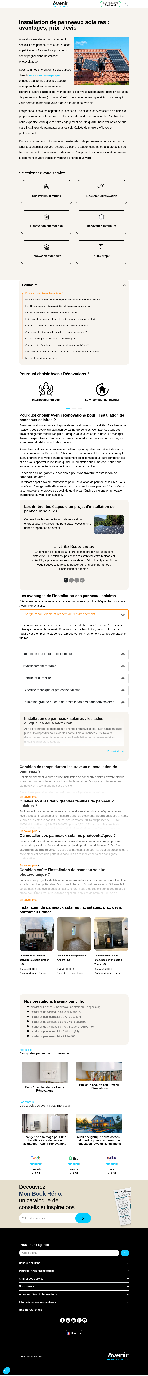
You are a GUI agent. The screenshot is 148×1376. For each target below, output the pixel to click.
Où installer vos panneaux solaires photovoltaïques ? (51, 338)
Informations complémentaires (37, 1302)
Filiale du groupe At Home (32, 1356)
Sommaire (30, 285)
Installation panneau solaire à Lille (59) (52, 1036)
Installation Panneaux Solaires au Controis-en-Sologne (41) (65, 1007)
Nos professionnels (30, 1310)
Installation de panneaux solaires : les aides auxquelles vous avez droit (60, 319)
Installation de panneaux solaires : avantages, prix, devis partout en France (62, 351)
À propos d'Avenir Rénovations (38, 1294)
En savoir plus (115, 751)
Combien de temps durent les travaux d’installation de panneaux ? (57, 325)
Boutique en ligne (29, 1263)
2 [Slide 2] (71, 580)
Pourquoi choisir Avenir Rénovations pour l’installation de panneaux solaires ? (63, 299)
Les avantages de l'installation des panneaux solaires (51, 312)
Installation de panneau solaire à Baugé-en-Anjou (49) (62, 1026)
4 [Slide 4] (82, 580)
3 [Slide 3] (76, 580)
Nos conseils (27, 1286)
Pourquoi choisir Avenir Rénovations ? (44, 293)
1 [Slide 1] (66, 580)
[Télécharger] (83, 1218)
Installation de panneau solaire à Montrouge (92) (58, 1021)
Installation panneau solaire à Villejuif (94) (54, 1031)
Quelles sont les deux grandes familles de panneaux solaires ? (56, 332)
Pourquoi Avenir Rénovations (36, 1270)
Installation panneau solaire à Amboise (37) (55, 1016)
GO (125, 1253)
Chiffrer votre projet (31, 1278)
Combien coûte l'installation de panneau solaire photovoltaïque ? (57, 345)
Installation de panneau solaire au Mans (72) (56, 1011)
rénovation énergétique (44, 75)
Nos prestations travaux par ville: (41, 358)
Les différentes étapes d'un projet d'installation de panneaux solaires (58, 306)
